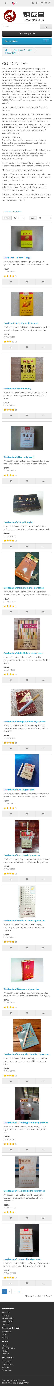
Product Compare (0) (12, 211)
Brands (5, 1345)
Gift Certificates (8, 1348)
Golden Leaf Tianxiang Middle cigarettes (26, 1122)
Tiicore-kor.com (18, 1380)
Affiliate (5, 1351)
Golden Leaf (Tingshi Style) (18, 522)
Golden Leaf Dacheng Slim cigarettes (24, 587)
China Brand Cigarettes (22, 50)
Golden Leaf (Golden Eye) (17, 388)
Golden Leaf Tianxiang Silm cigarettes (24, 1190)
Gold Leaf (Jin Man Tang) (17, 257)
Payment (5, 1324)
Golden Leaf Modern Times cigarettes (24, 920)
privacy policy (7, 1318)
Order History (8, 1364)
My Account (7, 1361)
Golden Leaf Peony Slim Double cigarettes (26, 1054)
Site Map (5, 1337)
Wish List (5, 1367)
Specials (5, 1354)
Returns (5, 1334)
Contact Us (6, 1332)
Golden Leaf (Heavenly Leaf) (19, 456)
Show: (33, 218)
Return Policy (7, 1321)
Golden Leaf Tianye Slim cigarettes (23, 1259)
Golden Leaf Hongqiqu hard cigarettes (25, 721)
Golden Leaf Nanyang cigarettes (21, 988)
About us (6, 1312)
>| (19, 1291)
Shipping (5, 1315)
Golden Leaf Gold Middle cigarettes (23, 653)
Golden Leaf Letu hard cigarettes (22, 855)
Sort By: (7, 218)
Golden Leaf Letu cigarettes (19, 789)
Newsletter (6, 1370)
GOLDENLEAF (10, 53)
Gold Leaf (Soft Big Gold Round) (21, 323)
